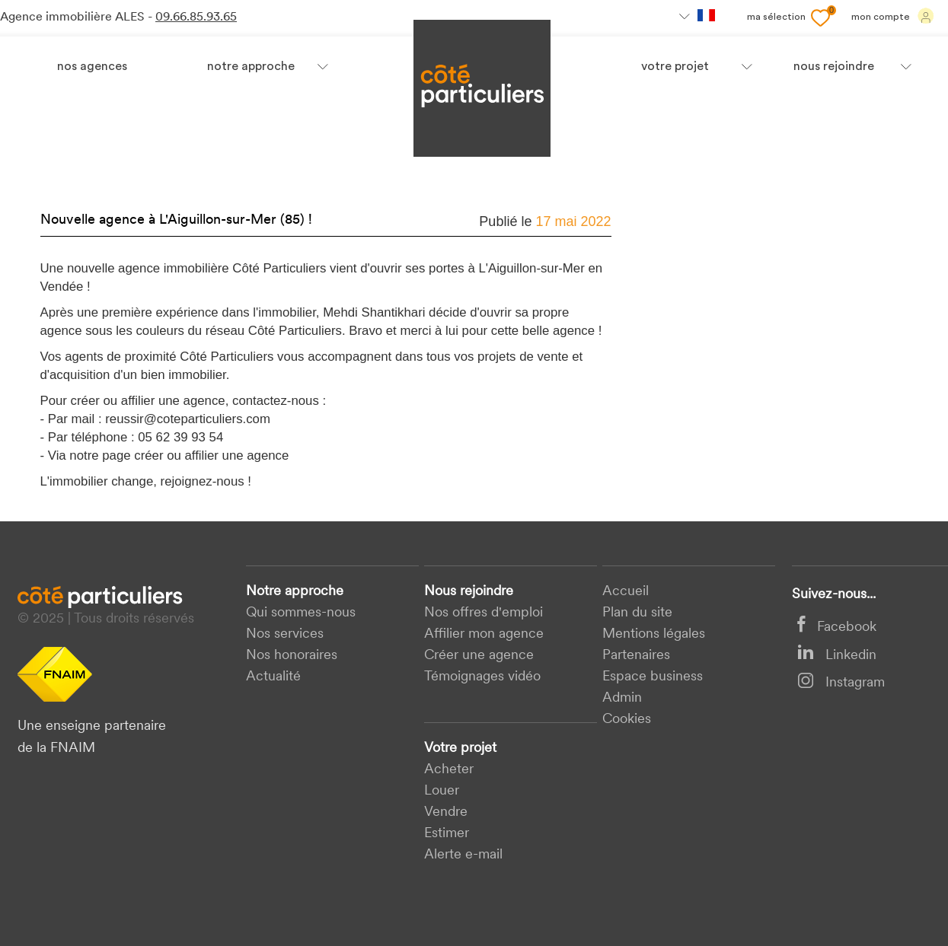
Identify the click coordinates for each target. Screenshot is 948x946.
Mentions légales (653, 634)
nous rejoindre (833, 67)
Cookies (626, 719)
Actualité (273, 677)
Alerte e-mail (463, 855)
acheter (449, 770)
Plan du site (637, 613)
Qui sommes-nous (301, 613)
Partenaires (636, 655)
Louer (441, 791)
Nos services (285, 634)
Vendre (446, 812)
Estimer (446, 834)
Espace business (652, 677)
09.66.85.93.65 (196, 17)
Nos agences (92, 67)
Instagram (841, 683)
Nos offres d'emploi (483, 613)
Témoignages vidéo (482, 677)
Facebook (836, 627)
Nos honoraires (291, 655)
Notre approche (251, 67)
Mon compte (892, 16)
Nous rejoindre (468, 591)
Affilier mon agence (484, 634)
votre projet (675, 67)
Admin (622, 698)
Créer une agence (479, 655)
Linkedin (836, 655)
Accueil (625, 591)
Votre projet (460, 748)
